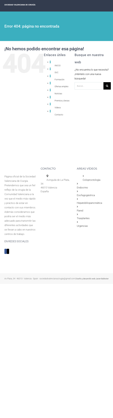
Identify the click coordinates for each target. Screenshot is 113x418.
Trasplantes (83, 218)
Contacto (59, 114)
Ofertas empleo (61, 86)
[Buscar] (107, 86)
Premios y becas (62, 100)
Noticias (58, 93)
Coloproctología (91, 179)
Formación (59, 79)
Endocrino (82, 187)
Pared (80, 210)
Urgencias (82, 225)
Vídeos (58, 107)
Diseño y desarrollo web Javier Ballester (92, 279)
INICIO (57, 65)
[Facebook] (5, 251)
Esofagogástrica (86, 195)
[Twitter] (8, 251)
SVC (56, 72)
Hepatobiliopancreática (89, 202)
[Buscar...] (89, 86)
